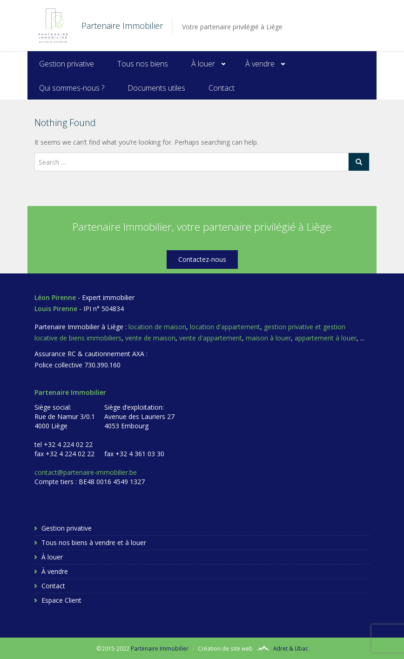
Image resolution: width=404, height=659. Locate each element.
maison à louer (268, 337)
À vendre (260, 64)
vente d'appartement (210, 337)
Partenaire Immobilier (160, 648)
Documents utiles (156, 88)
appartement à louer (326, 337)
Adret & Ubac (290, 648)
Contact (222, 88)
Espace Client (61, 600)
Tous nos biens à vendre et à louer (93, 542)
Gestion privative (66, 64)
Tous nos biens (142, 64)
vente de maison (150, 337)
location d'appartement (225, 326)
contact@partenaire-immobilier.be (85, 472)
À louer (203, 64)
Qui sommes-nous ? (71, 88)
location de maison (157, 326)
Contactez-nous (202, 259)
